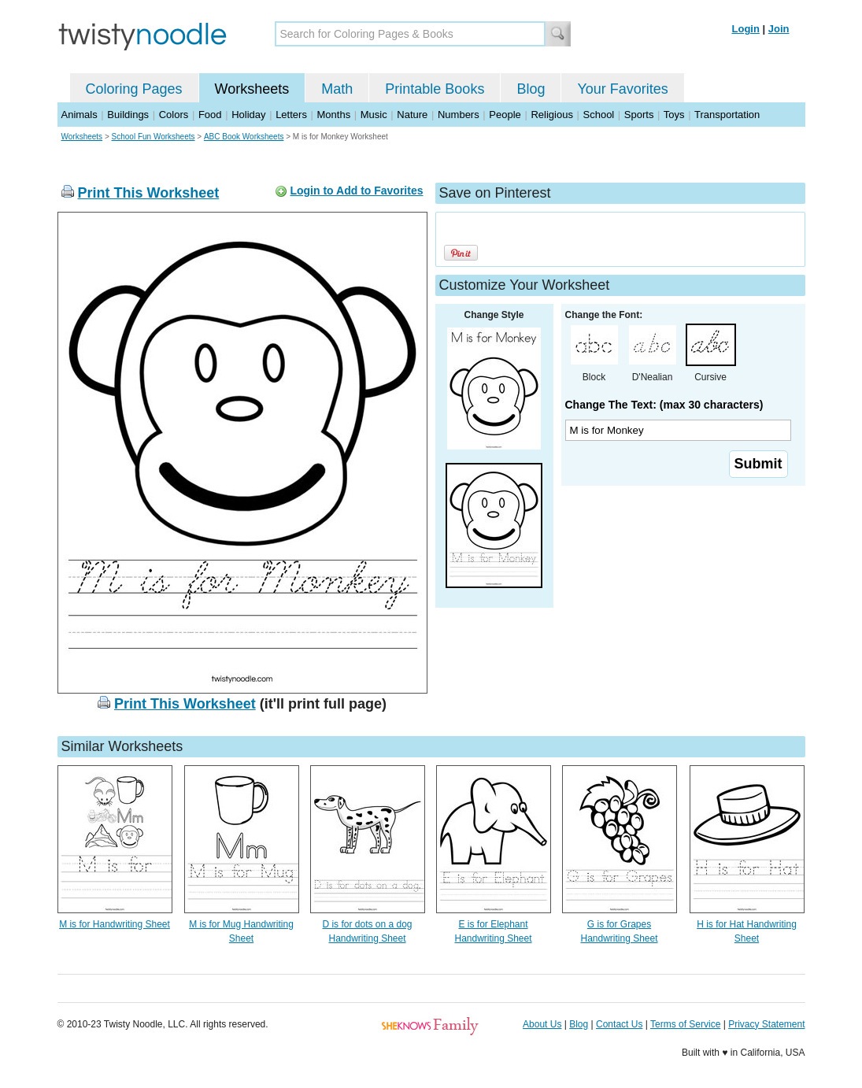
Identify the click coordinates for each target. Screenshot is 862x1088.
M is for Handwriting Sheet (114, 924)
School (599, 114)
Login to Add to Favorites (356, 190)
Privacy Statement (766, 1024)
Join (779, 29)
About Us (542, 1024)
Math (337, 89)
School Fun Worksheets (153, 136)
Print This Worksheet (149, 193)
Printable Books (434, 89)
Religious (551, 114)
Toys (674, 114)
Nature (412, 114)
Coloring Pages (134, 89)
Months (334, 114)
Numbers (458, 114)
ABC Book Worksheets (244, 136)
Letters (291, 114)
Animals (79, 114)
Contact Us (619, 1024)
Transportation (727, 114)
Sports (639, 114)
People (504, 114)
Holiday (248, 114)
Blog (530, 89)
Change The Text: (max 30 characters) (664, 404)
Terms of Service (685, 1024)
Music (374, 114)
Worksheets (252, 89)
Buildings (128, 114)
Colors (174, 114)
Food (210, 114)
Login (746, 29)
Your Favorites (622, 89)
